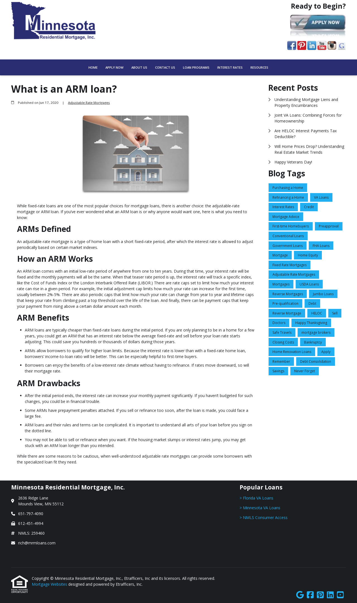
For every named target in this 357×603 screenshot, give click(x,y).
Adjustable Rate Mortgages (89, 102)
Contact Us (165, 67)
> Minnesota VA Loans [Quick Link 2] (260, 507)
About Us (139, 67)
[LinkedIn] (330, 595)
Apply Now (114, 67)
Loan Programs (196, 67)
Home (93, 67)
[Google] (300, 595)
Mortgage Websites (50, 584)
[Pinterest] (320, 595)
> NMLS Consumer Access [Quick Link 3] (264, 517)
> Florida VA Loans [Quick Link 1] (256, 498)
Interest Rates (230, 67)
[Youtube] (340, 595)
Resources (259, 67)
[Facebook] (310, 595)
